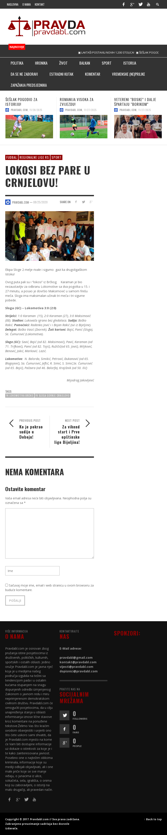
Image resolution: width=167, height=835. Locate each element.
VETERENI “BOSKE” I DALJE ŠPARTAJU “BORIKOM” (135, 102)
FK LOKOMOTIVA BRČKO (19, 395)
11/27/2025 (90, 110)
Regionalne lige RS (34, 157)
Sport (56, 157)
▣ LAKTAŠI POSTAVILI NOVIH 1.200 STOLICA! (110, 52)
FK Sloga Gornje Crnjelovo (52, 395)
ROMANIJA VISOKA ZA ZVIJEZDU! (77, 102)
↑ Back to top (153, 819)
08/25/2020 (40, 202)
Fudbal (11, 157)
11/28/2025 (36, 110)
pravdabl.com (19, 110)
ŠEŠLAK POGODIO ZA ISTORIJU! (21, 102)
